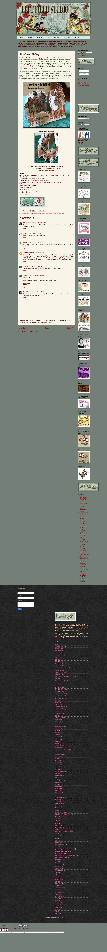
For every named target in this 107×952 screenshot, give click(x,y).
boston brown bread (60, 665)
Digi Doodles (58, 711)
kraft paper (58, 760)
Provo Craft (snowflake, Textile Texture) (49, 182)
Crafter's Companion (60, 693)
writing (57, 911)
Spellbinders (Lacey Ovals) (37, 178)
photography (58, 806)
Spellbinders (60, 213)
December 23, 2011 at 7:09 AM (36, 292)
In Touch (82, 538)
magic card (58, 773)
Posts (81, 71)
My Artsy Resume (53, 37)
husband (57, 743)
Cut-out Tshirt (58, 702)
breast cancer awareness (61, 668)
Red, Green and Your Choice (52, 168)
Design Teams (66, 37)
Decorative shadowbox (61, 706)
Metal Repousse (59, 780)
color (56, 685)
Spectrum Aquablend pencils (62, 851)
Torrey (27, 211)
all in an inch (83, 551)
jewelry (56, 752)
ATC (56, 657)
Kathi (24, 266)
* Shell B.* (25, 275)
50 (55, 644)
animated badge (59, 650)
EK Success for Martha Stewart (41, 180)
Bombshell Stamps (28, 213)
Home (21, 37)
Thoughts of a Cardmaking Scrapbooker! (83, 498)
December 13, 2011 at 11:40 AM (38, 222)
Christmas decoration (61, 681)
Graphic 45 (58, 737)
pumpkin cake (58, 816)
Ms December (58, 793)
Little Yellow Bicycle (60, 771)
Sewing (57, 840)
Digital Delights (59, 713)
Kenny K (57, 756)
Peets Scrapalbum (83, 509)
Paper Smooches (59, 803)
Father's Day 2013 (59, 726)
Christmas (57, 678)
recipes (57, 821)
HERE (41, 68)
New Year (57, 795)
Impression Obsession (61, 745)
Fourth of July (58, 728)
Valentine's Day (59, 903)
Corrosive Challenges (60, 689)
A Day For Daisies (59, 646)
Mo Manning (58, 788)
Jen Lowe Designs (82, 528)
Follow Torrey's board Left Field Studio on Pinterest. (83, 83)
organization (58, 799)
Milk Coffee (58, 782)
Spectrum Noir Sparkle (61, 857)
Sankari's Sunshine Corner (84, 564)
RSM (56, 829)
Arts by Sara (26, 222)
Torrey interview (59, 896)
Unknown (25, 252)
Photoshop (58, 808)
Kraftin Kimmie (59, 762)
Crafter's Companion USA (84, 569)
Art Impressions (59, 655)
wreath (56, 909)
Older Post (71, 328)
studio (56, 872)
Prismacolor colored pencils (49, 213)
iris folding (58, 747)
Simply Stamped (84, 554)
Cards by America (82, 519)
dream (56, 715)
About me (76, 37)
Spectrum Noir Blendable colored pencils (65, 855)
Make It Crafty (58, 775)
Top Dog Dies (58, 894)
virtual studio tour (59, 905)
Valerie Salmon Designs (84, 579)
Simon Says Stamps (60, 844)
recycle (56, 823)
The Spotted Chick (83, 533)
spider (56, 862)
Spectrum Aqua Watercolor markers (64, 849)
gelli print (57, 732)
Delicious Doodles (59, 709)
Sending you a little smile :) (83, 574)
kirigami (57, 758)
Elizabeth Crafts (59, 721)
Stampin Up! (58, 866)
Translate (82, 55)
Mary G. (25, 242)
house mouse (58, 741)
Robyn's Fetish (58, 825)
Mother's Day (58, 790)
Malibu (56, 778)
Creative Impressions (31, 184)
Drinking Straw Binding (61, 717)
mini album (58, 784)
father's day (58, 724)
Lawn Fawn (58, 765)
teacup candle (58, 883)
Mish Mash (83, 547)
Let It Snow (52, 170)
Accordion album (59, 648)
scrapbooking (58, 836)
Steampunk (58, 868)
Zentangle (57, 913)
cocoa (56, 683)
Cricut (56, 700)
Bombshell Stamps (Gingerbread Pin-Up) (57, 175)
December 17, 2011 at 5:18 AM (36, 252)
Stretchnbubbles (59, 870)
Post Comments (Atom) (31, 331)
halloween (57, 739)
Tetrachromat (58, 885)
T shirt (56, 875)
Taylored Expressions (60, 877)
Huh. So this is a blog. (84, 504)
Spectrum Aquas (59, 853)
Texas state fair (59, 887)
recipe (56, 819)
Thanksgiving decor (60, 890)
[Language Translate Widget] (85, 52)
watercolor (57, 907)
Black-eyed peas (59, 661)
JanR (24, 233)
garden (57, 730)
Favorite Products (40, 37)
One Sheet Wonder (59, 797)
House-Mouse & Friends (84, 514)
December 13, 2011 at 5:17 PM (33, 233)
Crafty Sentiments (60, 696)
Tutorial (57, 900)
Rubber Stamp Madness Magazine (64, 831)
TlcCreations (58, 892)
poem (56, 810)
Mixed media (58, 786)
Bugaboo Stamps (59, 670)
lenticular (57, 769)
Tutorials (29, 37)
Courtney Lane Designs (83, 559)
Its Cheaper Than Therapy (62, 750)
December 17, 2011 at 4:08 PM (36, 275)
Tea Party (57, 881)
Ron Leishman (58, 827)
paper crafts (58, 801)
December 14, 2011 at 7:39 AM (35, 242)
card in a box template (61, 672)
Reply (24, 228)
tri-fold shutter (59, 898)
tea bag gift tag (59, 879)
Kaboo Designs (84, 524)
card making (37, 213)
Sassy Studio (58, 834)
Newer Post (22, 328)
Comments (82, 73)
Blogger (62, 917)
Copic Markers (59, 687)
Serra (56, 838)
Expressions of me (84, 542)
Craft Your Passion (60, 691)
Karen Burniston (59, 754)
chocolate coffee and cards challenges (65, 676)
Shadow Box (58, 842)
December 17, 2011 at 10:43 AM (34, 266)
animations (58, 653)
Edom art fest (58, 719)
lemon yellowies (59, 767)
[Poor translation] (5, 930)
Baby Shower (58, 659)
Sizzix (56, 847)
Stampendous (58, 864)
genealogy (57, 734)
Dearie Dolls (58, 704)
